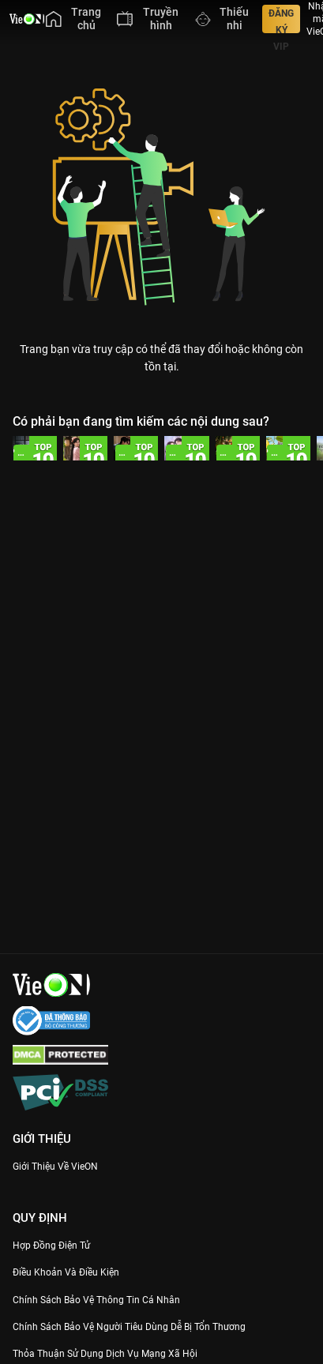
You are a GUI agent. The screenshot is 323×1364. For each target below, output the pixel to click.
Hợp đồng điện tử (51, 1245)
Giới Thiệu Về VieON (55, 1166)
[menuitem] (73, 19)
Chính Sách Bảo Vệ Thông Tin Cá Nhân (96, 1300)
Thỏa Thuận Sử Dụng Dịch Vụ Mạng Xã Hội (105, 1353)
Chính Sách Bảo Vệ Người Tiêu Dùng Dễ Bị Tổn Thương (129, 1326)
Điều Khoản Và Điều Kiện (66, 1272)
